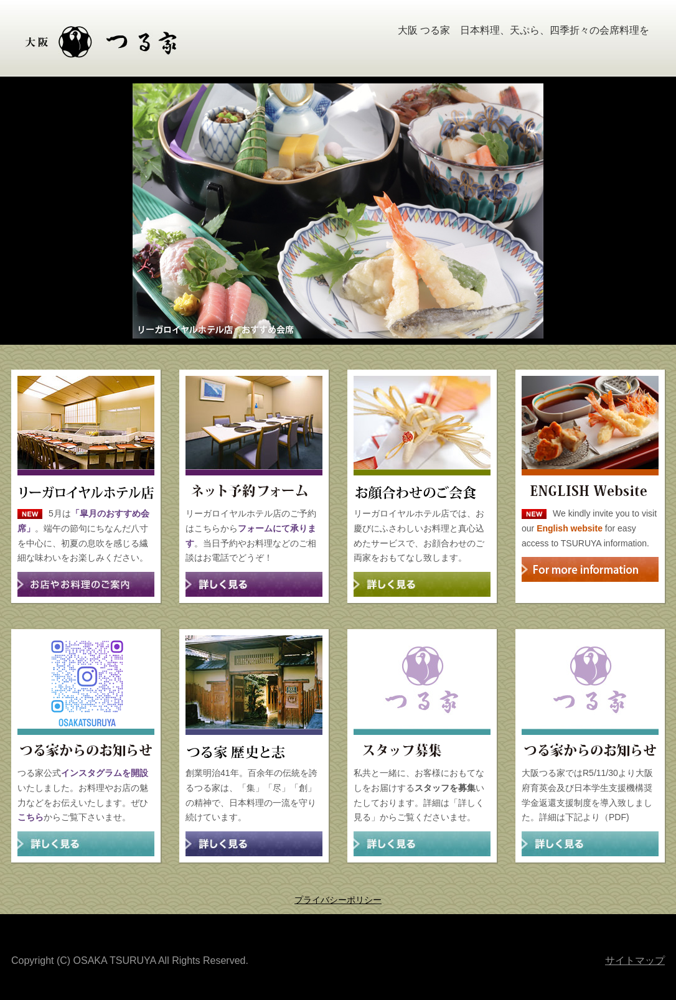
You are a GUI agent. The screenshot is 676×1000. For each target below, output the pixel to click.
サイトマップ (635, 960)
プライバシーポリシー (338, 900)
